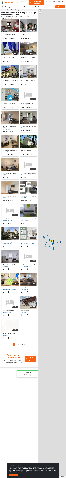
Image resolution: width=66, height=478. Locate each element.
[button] (22, 344)
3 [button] (18, 344)
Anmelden (54, 1)
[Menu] (63, 1)
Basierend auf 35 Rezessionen (30, 375)
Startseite (3, 10)
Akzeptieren (13, 475)
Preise (59, 1)
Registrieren (48, 1)
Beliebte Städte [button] (23, 1)
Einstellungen (23, 475)
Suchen (60, 7)
